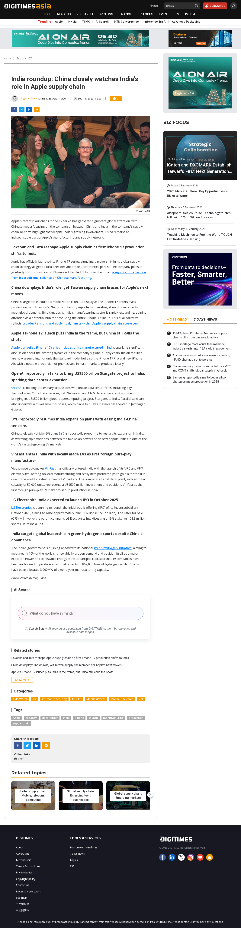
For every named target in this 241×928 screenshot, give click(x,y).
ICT (30, 58)
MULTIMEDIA (186, 14)
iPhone (79, 718)
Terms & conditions (28, 866)
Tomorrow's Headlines (83, 847)
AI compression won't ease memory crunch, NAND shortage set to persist (201, 357)
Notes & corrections (28, 891)
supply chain (21, 723)
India (66, 718)
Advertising (22, 853)
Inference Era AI (155, 21)
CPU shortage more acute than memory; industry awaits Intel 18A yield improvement (201, 346)
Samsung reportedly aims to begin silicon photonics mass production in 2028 (200, 379)
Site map (21, 897)
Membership (23, 860)
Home (7, 58)
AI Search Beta (35, 628)
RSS (72, 866)
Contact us (22, 885)
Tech (19, 58)
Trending (44, 21)
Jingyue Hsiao (28, 98)
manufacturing (113, 718)
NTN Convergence (126, 21)
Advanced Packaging (186, 21)
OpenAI (16, 388)
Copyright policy (25, 879)
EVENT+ (165, 14)
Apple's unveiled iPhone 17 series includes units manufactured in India (62, 347)
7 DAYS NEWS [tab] (205, 319)
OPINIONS (105, 14)
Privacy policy (24, 872)
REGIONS (64, 14)
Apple (59, 21)
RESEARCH (84, 14)
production (136, 718)
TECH (47, 14)
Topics (74, 860)
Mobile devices (95, 699)
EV (34, 699)
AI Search (102, 21)
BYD (62, 433)
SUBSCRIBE (215, 6)
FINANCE (125, 14)
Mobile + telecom (122, 699)
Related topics (28, 772)
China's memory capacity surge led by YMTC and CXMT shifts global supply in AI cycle (202, 368)
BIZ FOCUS (145, 14)
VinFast (50, 468)
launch (93, 718)
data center (50, 718)
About (19, 847)
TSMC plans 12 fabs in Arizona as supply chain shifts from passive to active (200, 335)
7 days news (77, 853)
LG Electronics (21, 507)
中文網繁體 (22, 904)
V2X (141, 699)
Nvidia (72, 21)
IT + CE (76, 699)
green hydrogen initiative (113, 548)
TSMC (86, 21)
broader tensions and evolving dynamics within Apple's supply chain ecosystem (80, 323)
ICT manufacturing (54, 699)
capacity (31, 718)
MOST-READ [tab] (176, 319)
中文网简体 (22, 910)
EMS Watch (20, 699)
